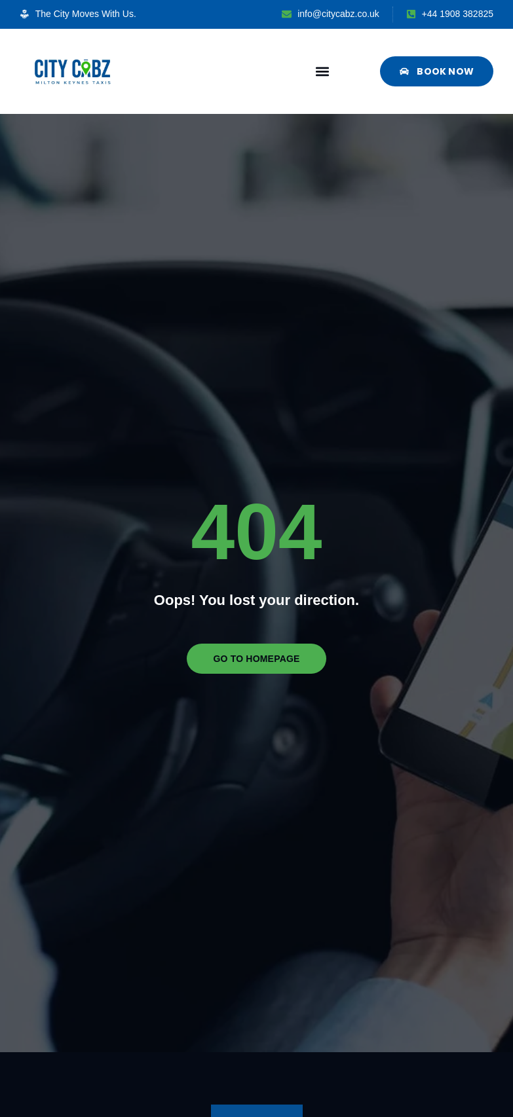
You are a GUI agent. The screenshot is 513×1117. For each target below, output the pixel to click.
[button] (322, 71)
